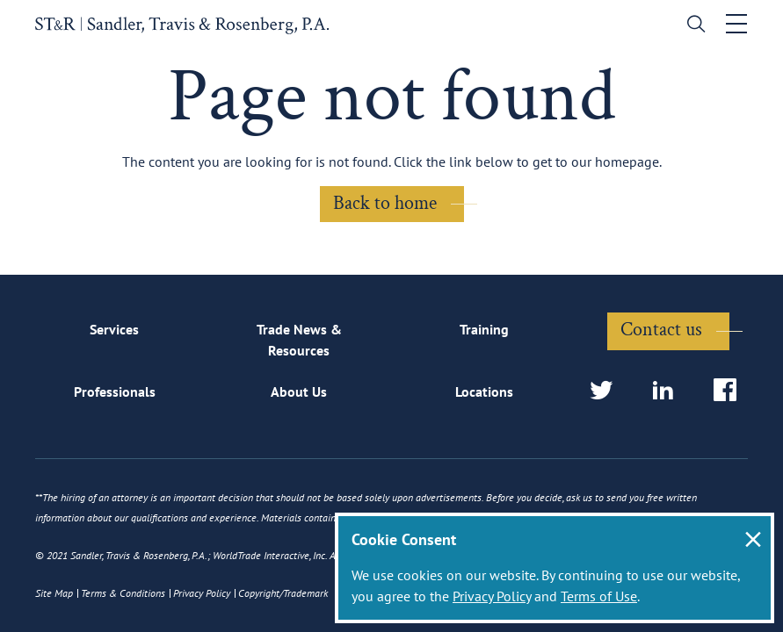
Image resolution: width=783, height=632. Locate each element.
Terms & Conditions (123, 593)
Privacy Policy (492, 596)
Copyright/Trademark (283, 593)
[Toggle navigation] (736, 23)
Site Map (54, 593)
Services (114, 329)
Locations (484, 391)
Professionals (115, 391)
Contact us (661, 329)
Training (484, 329)
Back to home (385, 203)
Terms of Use (599, 596)
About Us (299, 391)
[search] (692, 26)
